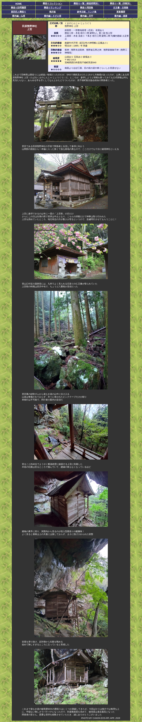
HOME (18, 3)
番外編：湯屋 (120, 16)
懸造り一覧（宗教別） (121, 3)
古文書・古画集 (120, 7)
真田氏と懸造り (18, 11)
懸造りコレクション (52, 3)
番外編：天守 (86, 16)
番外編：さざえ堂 (52, 16)
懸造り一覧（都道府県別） (87, 3)
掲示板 (52, 11)
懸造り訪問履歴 (18, 7)
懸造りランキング (52, 7)
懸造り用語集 (86, 7)
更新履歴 (120, 11)
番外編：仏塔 (18, 16)
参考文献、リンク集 (86, 11)
